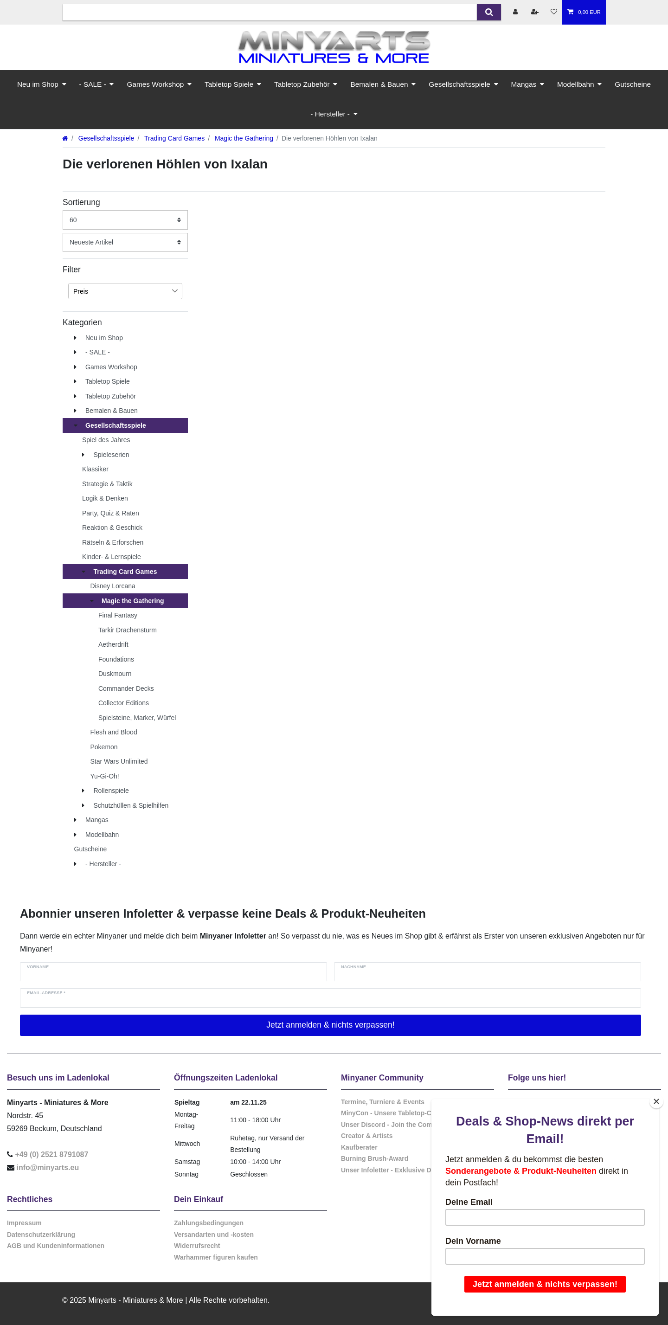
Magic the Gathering (243, 138)
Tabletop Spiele (229, 84)
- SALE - (92, 84)
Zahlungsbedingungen (209, 1223)
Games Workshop (155, 84)
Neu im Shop (37, 84)
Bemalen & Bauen (379, 84)
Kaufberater (359, 1147)
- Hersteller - (330, 114)
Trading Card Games (173, 138)
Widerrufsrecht (197, 1245)
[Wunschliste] (554, 12)
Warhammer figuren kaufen (216, 1257)
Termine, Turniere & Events (382, 1102)
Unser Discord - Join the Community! (398, 1124)
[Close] (656, 1101)
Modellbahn (575, 84)
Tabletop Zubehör (302, 84)
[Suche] (489, 12)
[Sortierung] (125, 242)
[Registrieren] (536, 12)
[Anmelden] (516, 12)
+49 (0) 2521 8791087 (51, 1154)
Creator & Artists (367, 1135)
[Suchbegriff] (270, 12)
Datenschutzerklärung (41, 1234)
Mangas (524, 84)
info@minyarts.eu (47, 1167)
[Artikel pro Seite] (125, 220)
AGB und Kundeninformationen (55, 1245)
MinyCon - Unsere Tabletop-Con (390, 1113)
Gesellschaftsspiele (459, 84)
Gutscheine (633, 84)
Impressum (24, 1223)
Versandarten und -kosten (214, 1234)
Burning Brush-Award (374, 1158)
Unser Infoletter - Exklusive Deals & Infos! (405, 1170)
